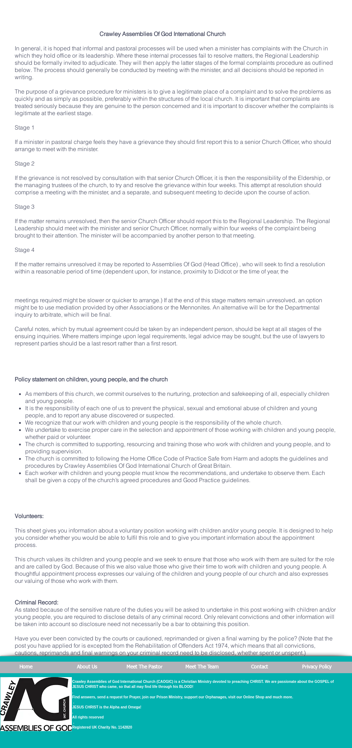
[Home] (25, 667)
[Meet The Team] (201, 667)
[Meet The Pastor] (144, 667)
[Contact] (259, 667)
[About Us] (86, 667)
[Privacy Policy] (316, 667)
